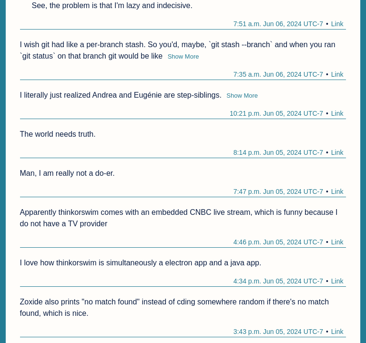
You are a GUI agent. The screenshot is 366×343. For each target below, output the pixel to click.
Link (337, 24)
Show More (183, 56)
